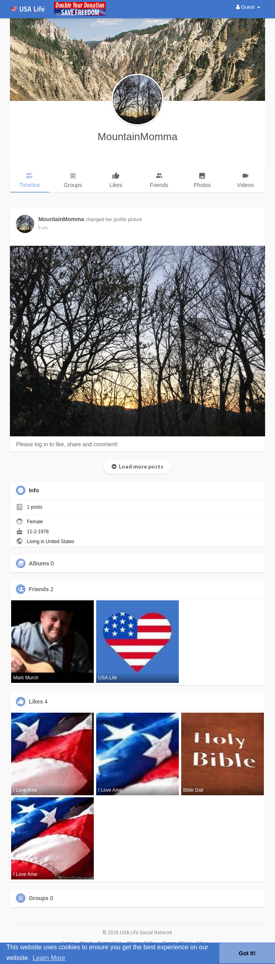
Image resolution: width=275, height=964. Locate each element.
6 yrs (43, 227)
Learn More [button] (49, 957)
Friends (39, 589)
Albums (39, 563)
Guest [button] (248, 7)
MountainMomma (138, 137)
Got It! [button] (247, 953)
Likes (36, 701)
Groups (38, 898)
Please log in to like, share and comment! (67, 444)
